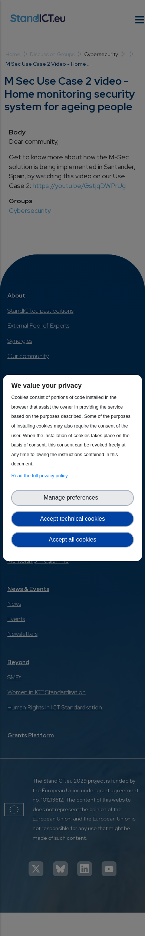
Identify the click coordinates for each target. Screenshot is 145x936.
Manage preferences (73, 497)
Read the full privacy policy (40, 475)
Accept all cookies (72, 539)
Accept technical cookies (72, 519)
